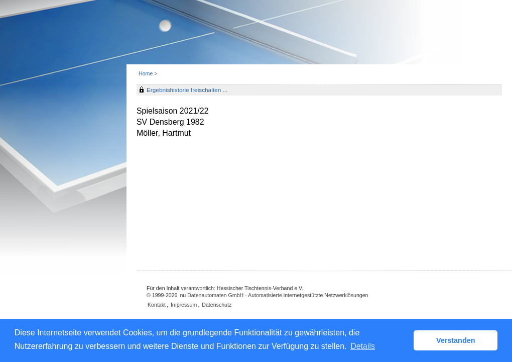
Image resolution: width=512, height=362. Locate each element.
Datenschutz (216, 305)
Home (146, 73)
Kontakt (157, 305)
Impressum (184, 305)
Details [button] (362, 346)
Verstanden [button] (455, 340)
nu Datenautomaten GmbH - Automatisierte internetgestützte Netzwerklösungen (274, 295)
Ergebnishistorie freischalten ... (187, 90)
